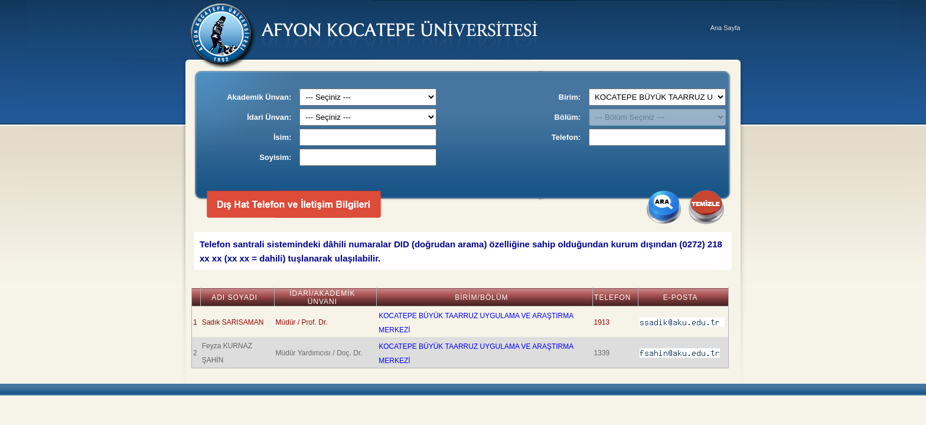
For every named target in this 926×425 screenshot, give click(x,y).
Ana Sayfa (725, 27)
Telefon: (566, 137)
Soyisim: (275, 157)
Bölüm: (568, 117)
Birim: (570, 97)
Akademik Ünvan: (259, 97)
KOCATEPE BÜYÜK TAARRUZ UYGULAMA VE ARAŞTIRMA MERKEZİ (476, 323)
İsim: (282, 137)
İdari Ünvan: (269, 117)
